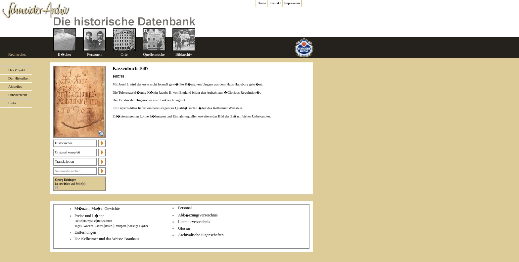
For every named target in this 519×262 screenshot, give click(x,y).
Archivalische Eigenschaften (201, 235)
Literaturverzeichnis (194, 221)
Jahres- (99, 226)
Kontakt (275, 3)
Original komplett (67, 152)
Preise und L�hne (89, 215)
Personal (185, 208)
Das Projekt (16, 70)
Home (262, 3)
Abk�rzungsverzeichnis (197, 215)
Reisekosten (104, 221)
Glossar (184, 228)
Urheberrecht (17, 95)
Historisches (63, 143)
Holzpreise (89, 221)
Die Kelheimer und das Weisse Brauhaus (106, 239)
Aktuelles (15, 86)
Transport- (120, 226)
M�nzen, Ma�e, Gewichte (97, 208)
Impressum (292, 3)
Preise (78, 221)
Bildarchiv (183, 54)
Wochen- (88, 226)
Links (12, 103)
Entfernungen (85, 232)
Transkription (64, 161)
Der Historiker (18, 78)
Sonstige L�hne (138, 226)
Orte (123, 54)
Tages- (78, 226)
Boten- (109, 226)
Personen (94, 54)
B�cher (64, 54)
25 (56, 187)
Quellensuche (154, 54)
